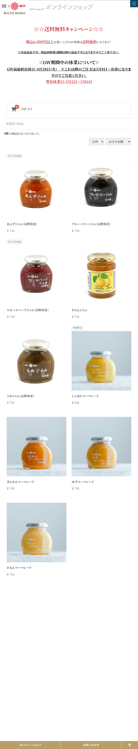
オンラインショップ (30, 745)
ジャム (20, 123)
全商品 (10, 123)
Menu (4, 4)
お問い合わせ (91, 745)
